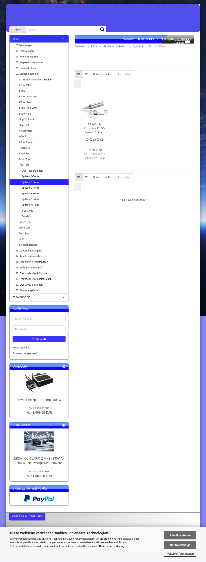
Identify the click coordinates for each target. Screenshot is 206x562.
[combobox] (102, 77)
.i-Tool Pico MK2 (28, 110)
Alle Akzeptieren (180, 535)
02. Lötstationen (25, 53)
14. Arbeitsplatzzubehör (29, 258)
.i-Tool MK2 (25, 87)
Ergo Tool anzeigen (32, 172)
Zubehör (26, 218)
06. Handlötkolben (26, 70)
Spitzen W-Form (30, 207)
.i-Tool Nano (25, 104)
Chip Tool (24, 127)
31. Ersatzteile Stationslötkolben (34, 281)
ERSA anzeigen (24, 47)
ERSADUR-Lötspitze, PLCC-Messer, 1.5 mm (94, 130)
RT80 (21, 241)
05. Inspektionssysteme (29, 64)
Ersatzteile (27, 212)
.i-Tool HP (24, 155)
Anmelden (39, 341)
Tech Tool (24, 235)
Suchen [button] (128, 41)
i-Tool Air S (24, 150)
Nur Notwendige (180, 545)
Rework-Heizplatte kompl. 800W (39, 402)
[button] (146, 41)
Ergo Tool (24, 167)
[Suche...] (17, 29)
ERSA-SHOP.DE (21, 299)
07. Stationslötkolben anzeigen (36, 81)
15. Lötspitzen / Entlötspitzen (32, 264)
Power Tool (25, 224)
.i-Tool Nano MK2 (28, 98)
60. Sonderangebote (27, 292)
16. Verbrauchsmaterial (29, 269)
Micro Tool (24, 230)
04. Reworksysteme (27, 58)
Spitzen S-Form (30, 201)
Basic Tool (24, 161)
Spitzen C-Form (30, 190)
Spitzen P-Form (30, 195)
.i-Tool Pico (25, 115)
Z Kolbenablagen (28, 246)
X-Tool (22, 138)
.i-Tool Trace (25, 144)
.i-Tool (22, 93)
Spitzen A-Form (30, 178)
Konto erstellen (21, 349)
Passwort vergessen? (25, 355)
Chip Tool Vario (27, 121)
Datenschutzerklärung (111, 546)
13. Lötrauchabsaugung (29, 252)
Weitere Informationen (180, 553)
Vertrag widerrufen (27, 518)
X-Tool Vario (25, 133)
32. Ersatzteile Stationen (29, 286)
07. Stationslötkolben (27, 75)
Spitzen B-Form (30, 184)
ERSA (16, 40)
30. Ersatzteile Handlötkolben (32, 275)
